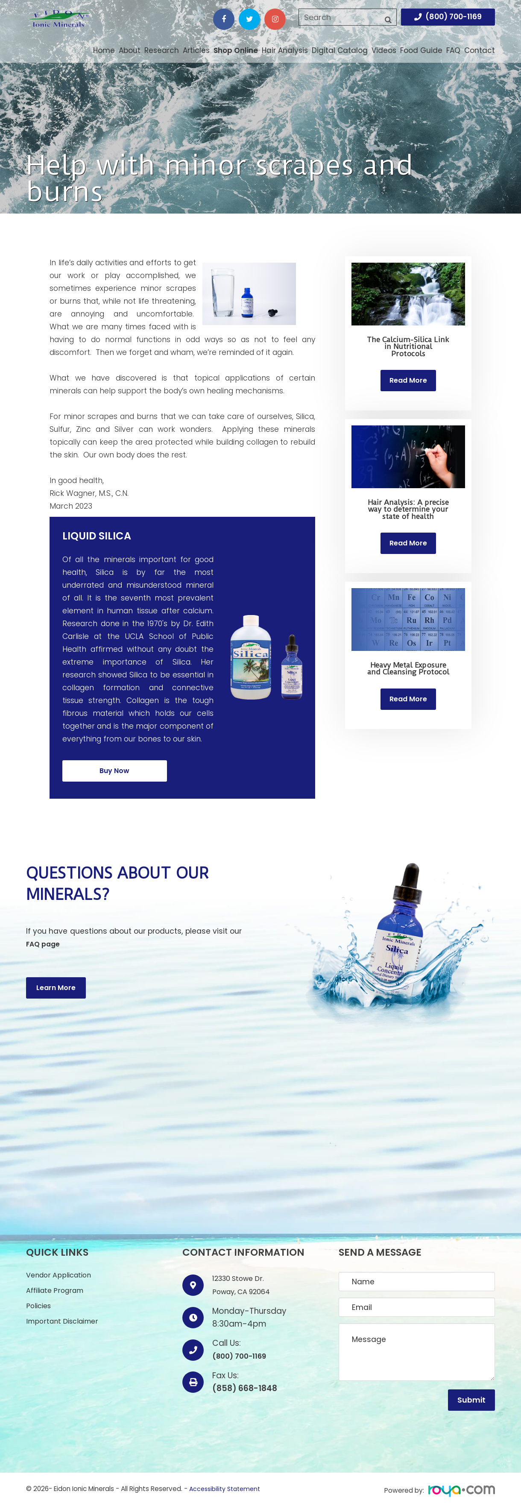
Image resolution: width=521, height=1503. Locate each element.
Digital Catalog (340, 50)
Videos (384, 50)
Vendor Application (61, 1267)
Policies (39, 1298)
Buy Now (114, 766)
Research (161, 50)
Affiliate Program (57, 1282)
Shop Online (236, 50)
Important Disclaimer (65, 1314)
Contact (479, 50)
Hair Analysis (285, 50)
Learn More (56, 965)
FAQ (453, 50)
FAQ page (44, 935)
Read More (408, 381)
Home (104, 50)
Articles (196, 50)
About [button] (129, 50)
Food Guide (421, 50)
